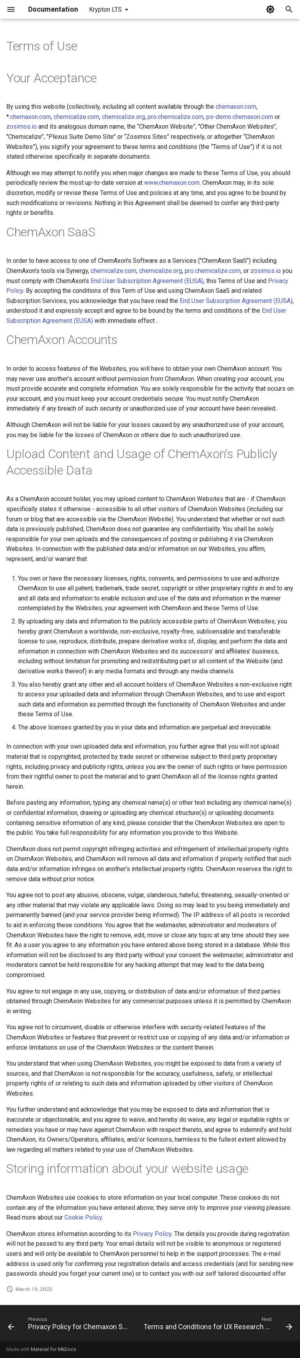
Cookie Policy (83, 1217)
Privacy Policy (152, 1234)
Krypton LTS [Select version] (105, 9)
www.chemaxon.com (172, 182)
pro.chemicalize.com (176, 116)
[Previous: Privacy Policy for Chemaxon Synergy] (69, 1325)
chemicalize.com (76, 116)
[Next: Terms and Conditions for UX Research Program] (217, 1325)
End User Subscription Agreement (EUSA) (147, 281)
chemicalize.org (123, 116)
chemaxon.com (236, 106)
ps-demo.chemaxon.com (239, 116)
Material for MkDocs (53, 1349)
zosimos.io (21, 126)
